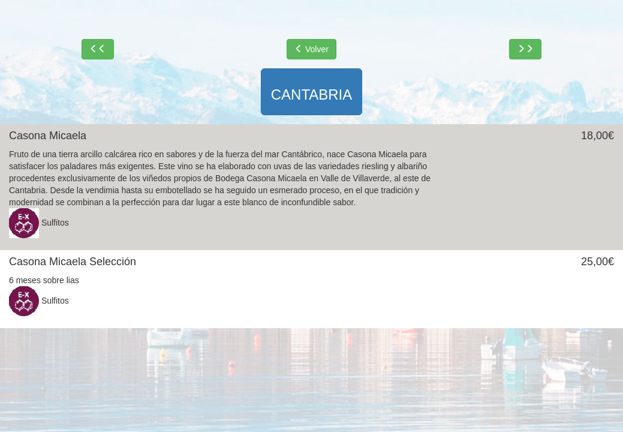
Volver (311, 49)
